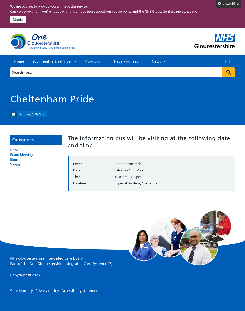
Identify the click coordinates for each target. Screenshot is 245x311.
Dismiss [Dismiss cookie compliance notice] (18, 20)
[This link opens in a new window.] (220, 61)
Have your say (129, 61)
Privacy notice (47, 290)
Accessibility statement (80, 290)
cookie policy (121, 11)
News (159, 61)
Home (19, 61)
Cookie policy (21, 290)
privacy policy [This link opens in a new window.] (186, 11)
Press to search (228, 72)
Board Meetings (22, 155)
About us (95, 61)
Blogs (14, 160)
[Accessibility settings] (228, 4)
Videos (15, 164)
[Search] (121, 72)
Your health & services (54, 61)
